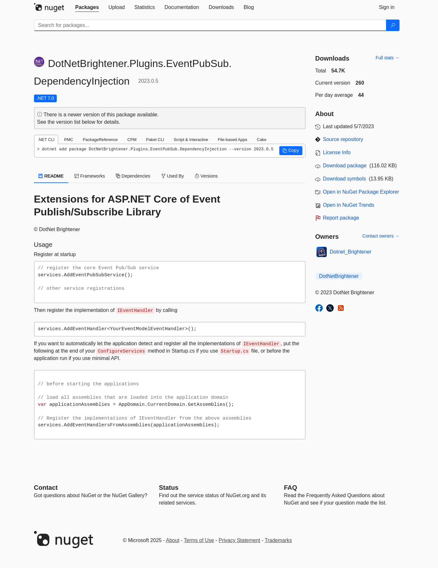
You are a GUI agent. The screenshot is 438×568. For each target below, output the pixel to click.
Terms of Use (199, 540)
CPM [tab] (131, 139)
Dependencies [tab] (133, 176)
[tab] (87, 7)
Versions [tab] (206, 176)
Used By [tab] (172, 176)
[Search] (393, 25)
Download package (344, 165)
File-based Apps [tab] (232, 139)
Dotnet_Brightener (351, 252)
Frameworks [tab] (89, 176)
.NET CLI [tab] (46, 139)
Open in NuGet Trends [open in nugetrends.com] (348, 205)
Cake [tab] (261, 139)
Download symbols (344, 178)
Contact (46, 487)
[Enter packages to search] (210, 25)
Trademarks (278, 540)
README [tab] (51, 176)
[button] (290, 150)
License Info (336, 152)
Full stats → (388, 57)
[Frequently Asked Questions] (290, 487)
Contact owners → (380, 235)
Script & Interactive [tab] (191, 139)
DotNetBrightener (339, 276)
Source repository (343, 139)
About (173, 540)
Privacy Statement (239, 540)
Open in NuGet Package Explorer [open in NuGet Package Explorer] (361, 192)
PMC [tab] (68, 139)
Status (169, 487)
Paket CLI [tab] (155, 139)
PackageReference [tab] (100, 139)
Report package (341, 218)
